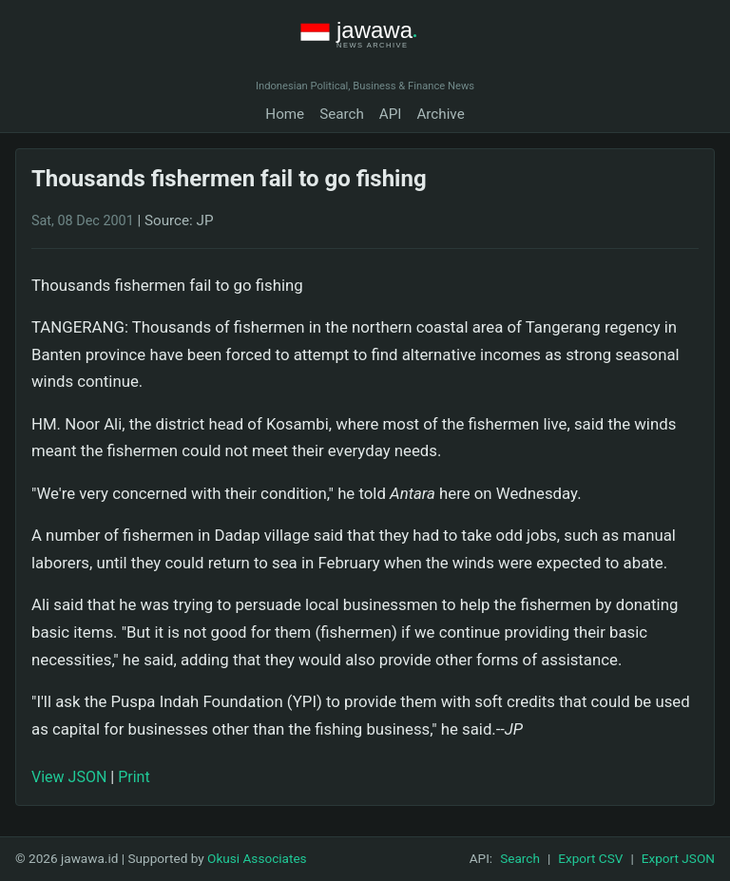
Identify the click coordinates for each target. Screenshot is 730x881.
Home (284, 114)
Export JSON (678, 858)
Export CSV (590, 858)
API (390, 114)
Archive (440, 114)
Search (341, 114)
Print (133, 777)
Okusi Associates (257, 858)
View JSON (68, 777)
